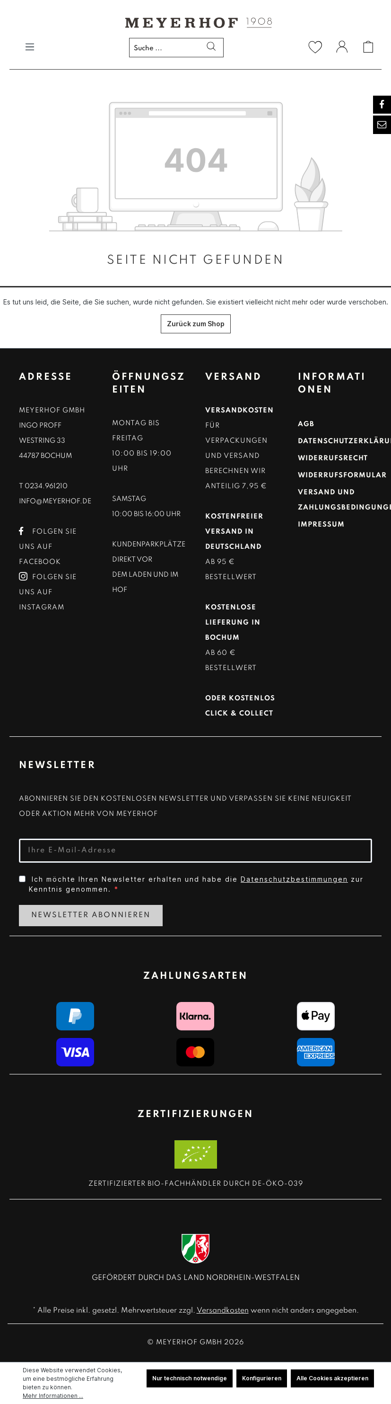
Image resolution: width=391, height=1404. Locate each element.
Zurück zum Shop (196, 324)
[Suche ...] (176, 47)
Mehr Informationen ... (53, 1395)
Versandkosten (223, 1311)
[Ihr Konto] (342, 48)
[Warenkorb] (368, 47)
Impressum (321, 524)
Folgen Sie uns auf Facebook (48, 546)
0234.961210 (46, 486)
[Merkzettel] (315, 47)
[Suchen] (208, 48)
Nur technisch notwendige (189, 1378)
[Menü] (30, 47)
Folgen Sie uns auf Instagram (48, 592)
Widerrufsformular (342, 475)
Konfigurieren (261, 1378)
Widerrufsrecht (333, 458)
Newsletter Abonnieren (90, 915)
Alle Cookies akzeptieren (332, 1378)
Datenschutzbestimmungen (294, 879)
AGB (306, 424)
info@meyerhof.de (55, 501)
